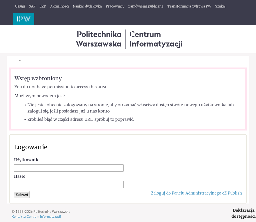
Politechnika (99, 39)
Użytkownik (26, 160)
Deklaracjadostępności (244, 213)
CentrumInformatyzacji (156, 39)
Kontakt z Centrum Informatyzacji (36, 216)
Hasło (20, 176)
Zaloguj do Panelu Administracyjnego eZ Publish (196, 193)
